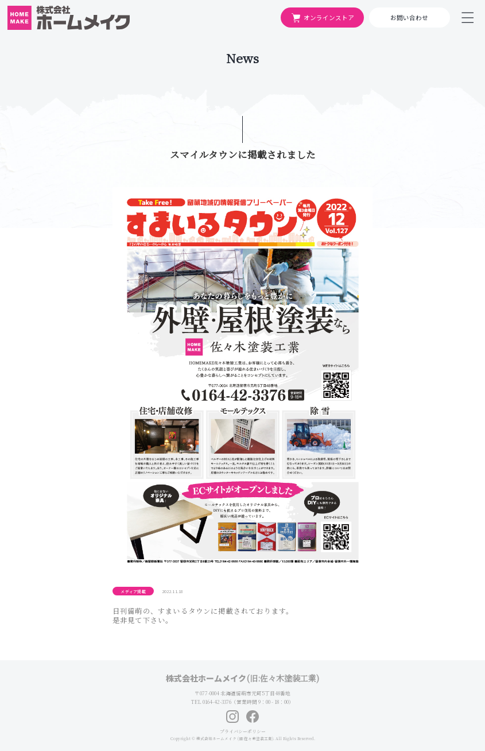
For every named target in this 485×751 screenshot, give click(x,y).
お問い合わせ (409, 17)
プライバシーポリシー (243, 731)
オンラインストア (322, 17)
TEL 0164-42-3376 (211, 702)
